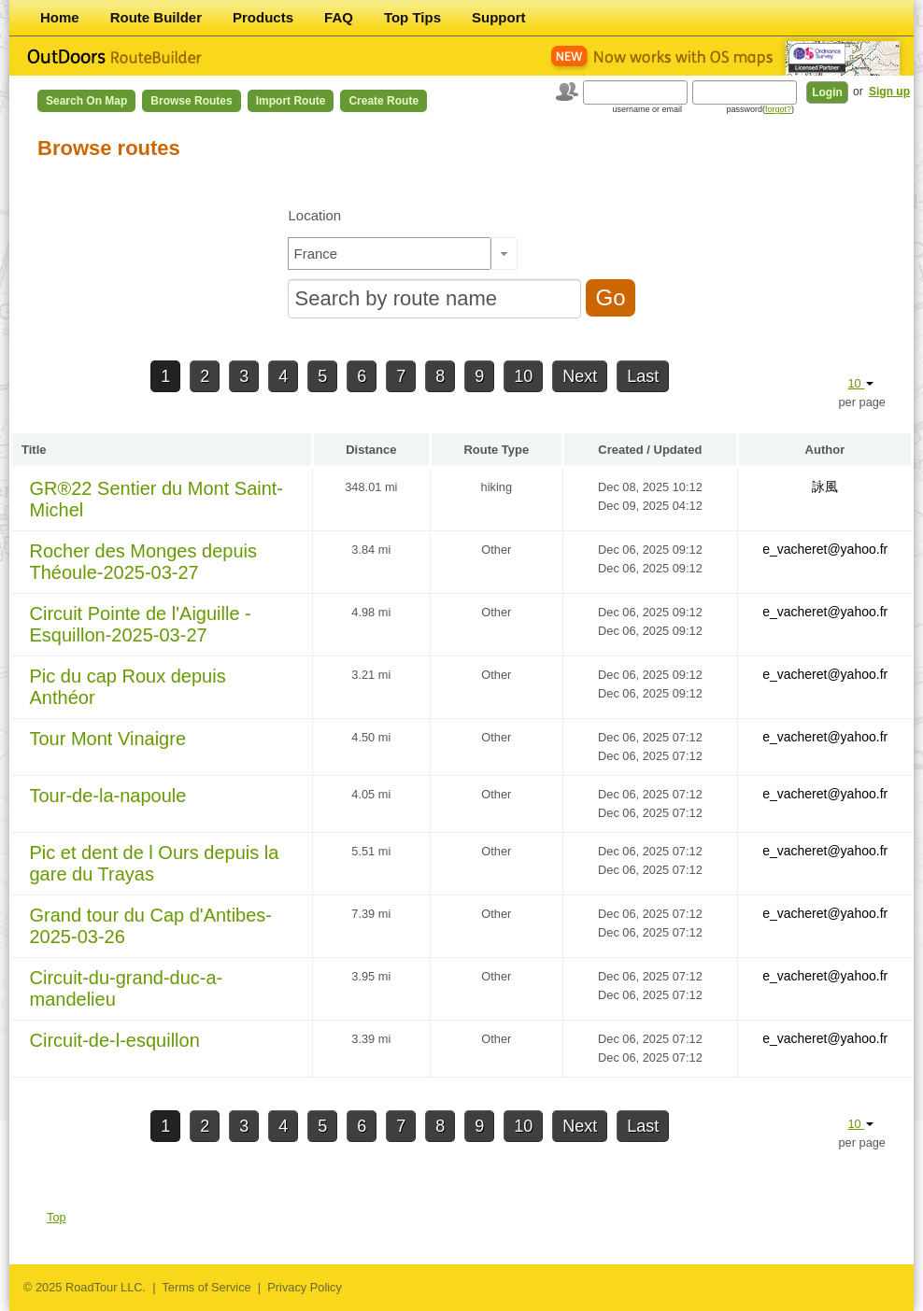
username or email (647, 109)
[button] (504, 253)
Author (825, 450)
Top (56, 1217)
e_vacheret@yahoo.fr (825, 549)
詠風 (825, 486)
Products (263, 17)
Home (59, 17)
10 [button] (860, 383)
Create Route (383, 100)
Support (499, 17)
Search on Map (86, 100)
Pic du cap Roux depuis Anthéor (128, 687)
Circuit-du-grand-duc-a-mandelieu (126, 988)
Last (643, 376)
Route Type (496, 450)
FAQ (338, 17)
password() (760, 109)
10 (523, 376)
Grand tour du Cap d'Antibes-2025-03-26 (151, 926)
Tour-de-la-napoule (108, 795)
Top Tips (412, 17)
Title (34, 450)
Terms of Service (206, 1287)
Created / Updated (650, 450)
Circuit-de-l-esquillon (115, 1040)
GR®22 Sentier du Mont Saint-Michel (157, 499)
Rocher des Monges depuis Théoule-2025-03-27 (143, 562)
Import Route (291, 100)
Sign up (889, 91)
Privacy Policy (304, 1287)
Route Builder (156, 17)
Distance (371, 450)
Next (579, 376)
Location (314, 215)
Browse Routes (191, 100)
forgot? (778, 109)
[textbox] (389, 253)
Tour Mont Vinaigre (108, 738)
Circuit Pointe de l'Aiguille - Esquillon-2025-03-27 (140, 624)
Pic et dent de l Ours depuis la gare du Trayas (154, 863)
